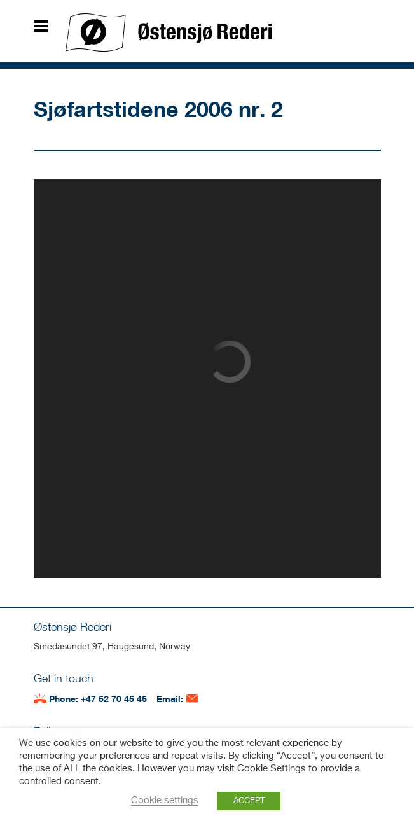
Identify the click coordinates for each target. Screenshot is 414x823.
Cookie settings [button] (164, 800)
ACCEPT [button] (249, 801)
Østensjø (169, 32)
